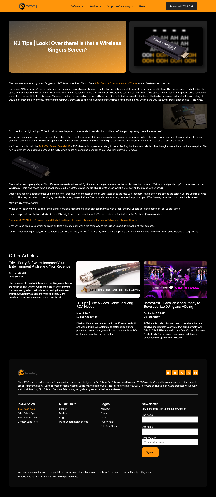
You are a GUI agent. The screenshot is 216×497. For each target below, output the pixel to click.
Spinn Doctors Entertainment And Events (115, 84)
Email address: (170, 442)
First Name (147, 416)
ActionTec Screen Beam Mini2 (54, 147)
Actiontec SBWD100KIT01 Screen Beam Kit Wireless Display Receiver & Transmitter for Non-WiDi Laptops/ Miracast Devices (73, 221)
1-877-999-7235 (26, 409)
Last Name (147, 428)
